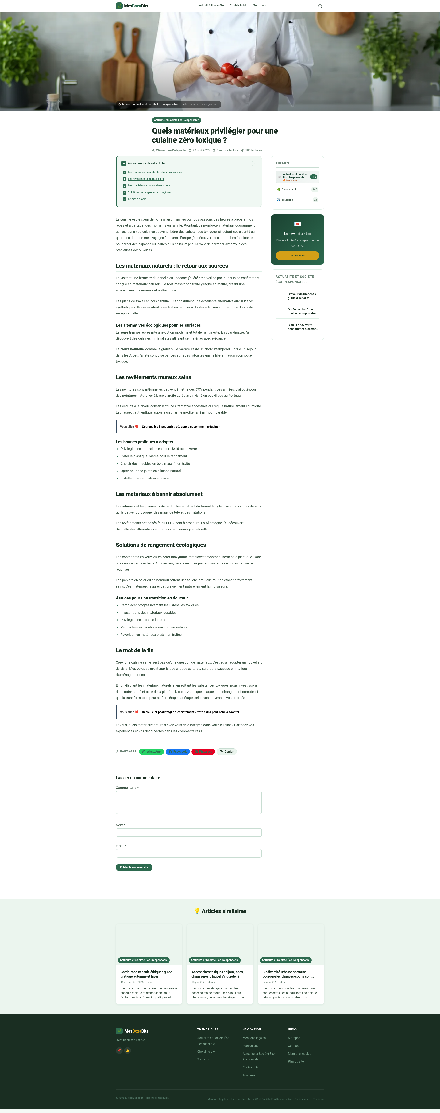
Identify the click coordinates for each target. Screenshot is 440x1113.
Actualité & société (211, 5)
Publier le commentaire (136, 871)
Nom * (120, 828)
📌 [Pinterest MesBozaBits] (119, 1054)
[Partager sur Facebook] (178, 754)
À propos (294, 1042)
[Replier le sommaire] (254, 163)
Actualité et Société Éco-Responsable (155, 104)
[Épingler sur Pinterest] (203, 754)
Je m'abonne (297, 263)
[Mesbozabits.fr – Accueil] (132, 6)
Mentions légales (254, 1042)
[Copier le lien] (227, 754)
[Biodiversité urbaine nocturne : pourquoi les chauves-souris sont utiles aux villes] (291, 968)
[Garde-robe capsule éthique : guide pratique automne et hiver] (149, 968)
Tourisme (259, 5)
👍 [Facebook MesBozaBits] (127, 1054)
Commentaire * (127, 790)
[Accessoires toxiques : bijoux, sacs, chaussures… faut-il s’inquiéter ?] (220, 968)
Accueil (124, 104)
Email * (121, 849)
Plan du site (250, 1049)
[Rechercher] (320, 6)
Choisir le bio (239, 5)
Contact (293, 1049)
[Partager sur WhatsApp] (151, 754)
